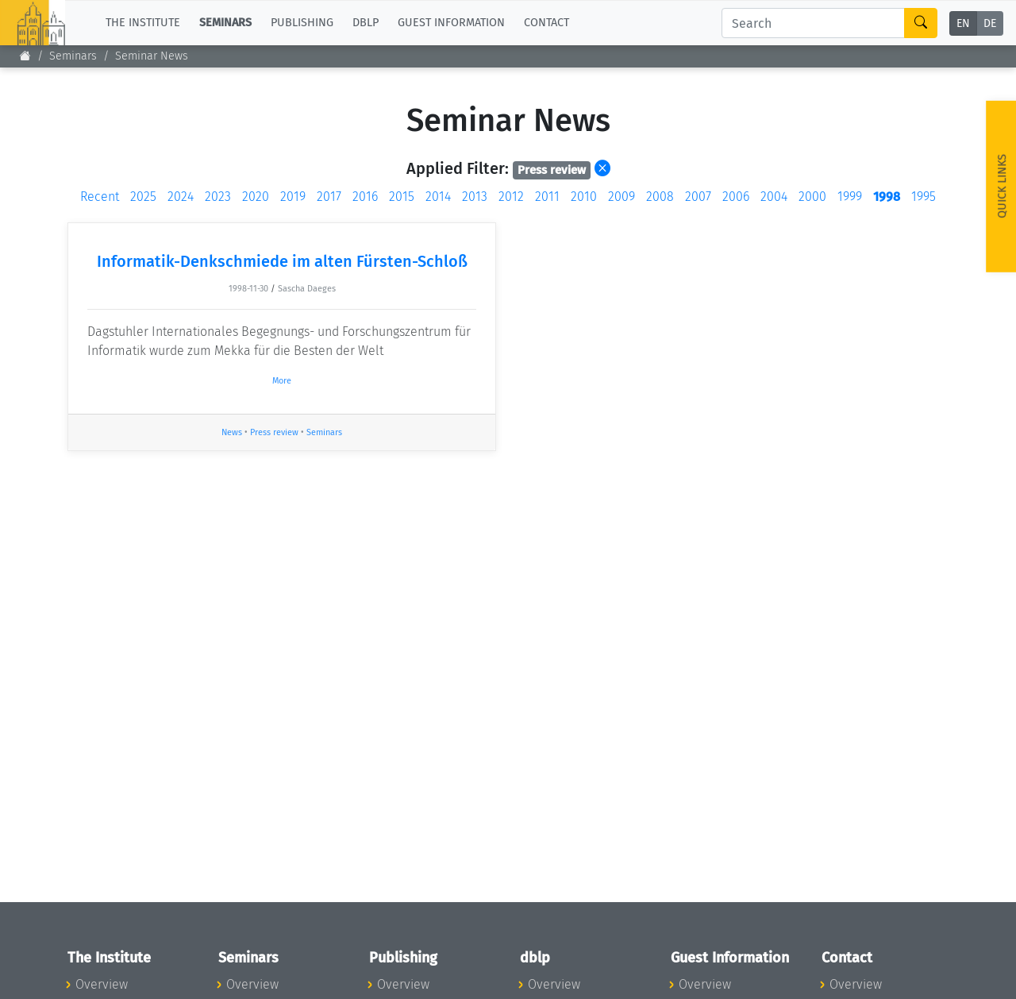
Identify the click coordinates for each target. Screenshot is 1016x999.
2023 (218, 196)
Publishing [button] (302, 22)
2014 (438, 196)
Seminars (73, 56)
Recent (99, 196)
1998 (886, 196)
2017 (329, 196)
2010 (584, 196)
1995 (923, 196)
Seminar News (151, 56)
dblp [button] (365, 22)
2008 (660, 196)
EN (963, 23)
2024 (180, 196)
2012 (511, 196)
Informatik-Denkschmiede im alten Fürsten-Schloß (282, 261)
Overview (101, 984)
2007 (698, 196)
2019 (293, 196)
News (231, 432)
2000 (812, 196)
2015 (401, 196)
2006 (735, 196)
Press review (274, 432)
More (281, 381)
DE (989, 23)
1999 (849, 196)
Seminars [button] (225, 22)
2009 (621, 196)
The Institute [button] (143, 22)
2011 (547, 196)
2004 (773, 196)
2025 (143, 196)
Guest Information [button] (451, 22)
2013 (474, 196)
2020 (255, 196)
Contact (546, 22)
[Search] (813, 23)
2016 (365, 196)
